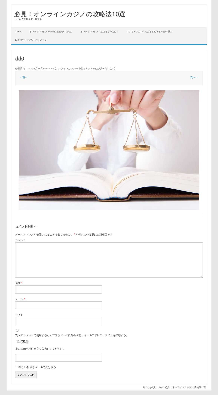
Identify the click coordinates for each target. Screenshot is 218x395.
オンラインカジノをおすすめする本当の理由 (149, 31)
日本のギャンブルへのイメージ (31, 40)
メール (20, 299)
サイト (19, 314)
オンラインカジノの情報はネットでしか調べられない (85, 68)
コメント (20, 240)
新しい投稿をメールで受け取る (37, 367)
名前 (18, 283)
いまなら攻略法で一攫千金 (28, 19)
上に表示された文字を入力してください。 (40, 348)
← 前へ (23, 77)
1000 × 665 (48, 68)
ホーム (18, 31)
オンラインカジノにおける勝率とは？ (99, 31)
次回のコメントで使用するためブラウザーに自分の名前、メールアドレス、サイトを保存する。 (72, 335)
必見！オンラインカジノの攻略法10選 (69, 13)
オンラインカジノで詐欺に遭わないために (50, 31)
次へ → (194, 77)
